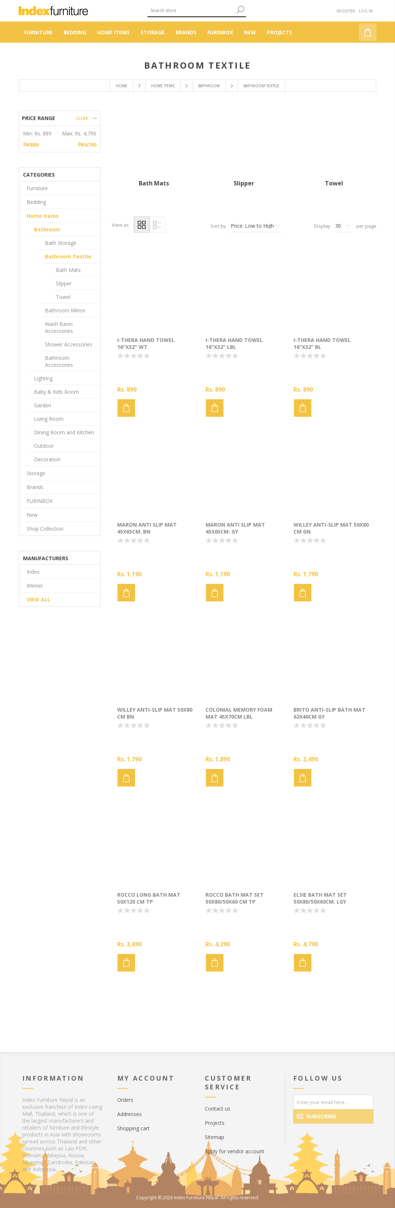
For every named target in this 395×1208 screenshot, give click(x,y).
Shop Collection (45, 528)
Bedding (36, 202)
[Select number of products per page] (343, 225)
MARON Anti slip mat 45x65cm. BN (147, 528)
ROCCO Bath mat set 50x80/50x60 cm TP (235, 898)
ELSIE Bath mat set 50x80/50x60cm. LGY (320, 898)
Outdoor (44, 445)
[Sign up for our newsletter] (333, 1101)
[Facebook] (300, 1135)
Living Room (49, 418)
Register (346, 11)
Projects (215, 1122)
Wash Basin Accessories (59, 327)
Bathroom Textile (68, 256)
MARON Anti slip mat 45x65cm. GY (235, 528)
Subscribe (321, 1116)
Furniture (37, 188)
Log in (366, 11)
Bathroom (47, 229)
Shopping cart (133, 1128)
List (157, 224)
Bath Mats (154, 183)
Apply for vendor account (234, 1151)
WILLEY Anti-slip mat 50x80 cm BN (154, 713)
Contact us (217, 1108)
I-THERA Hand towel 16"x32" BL (322, 343)
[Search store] (191, 10)
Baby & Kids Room (56, 391)
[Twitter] (315, 1135)
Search (240, 9)
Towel (334, 183)
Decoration (47, 459)
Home (121, 85)
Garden (42, 405)
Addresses (129, 1114)
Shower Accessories (68, 344)
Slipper (244, 183)
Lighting (43, 378)
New (32, 514)
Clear (82, 118)
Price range (38, 118)
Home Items (43, 215)
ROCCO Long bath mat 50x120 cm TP (148, 898)
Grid (142, 224)
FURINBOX (40, 500)
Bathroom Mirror (65, 310)
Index (33, 571)
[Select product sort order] (256, 225)
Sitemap (214, 1137)
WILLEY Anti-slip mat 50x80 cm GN (331, 528)
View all (38, 599)
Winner (35, 585)
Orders (125, 1099)
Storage (36, 473)
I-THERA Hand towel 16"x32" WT (146, 343)
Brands (35, 487)
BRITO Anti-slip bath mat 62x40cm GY (329, 713)
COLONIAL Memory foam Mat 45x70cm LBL (239, 713)
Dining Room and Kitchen (64, 432)
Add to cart (126, 408)
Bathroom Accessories (59, 361)
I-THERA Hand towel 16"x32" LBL (234, 343)
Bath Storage (60, 242)
